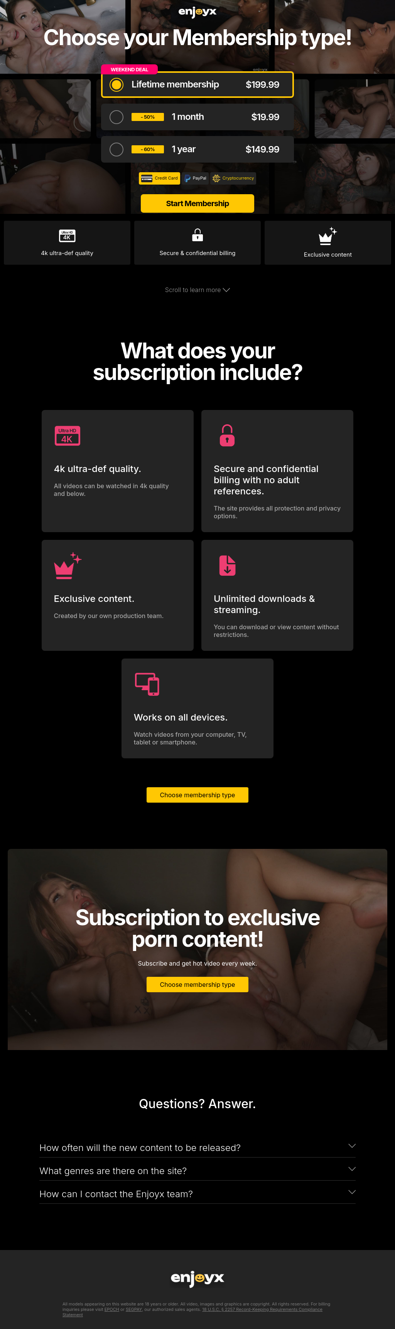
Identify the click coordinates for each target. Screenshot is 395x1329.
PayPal (195, 178)
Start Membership (197, 203)
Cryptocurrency (233, 178)
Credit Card (159, 178)
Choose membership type (197, 795)
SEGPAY (134, 1309)
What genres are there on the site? (113, 1170)
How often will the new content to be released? (140, 1147)
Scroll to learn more (197, 290)
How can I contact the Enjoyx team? (116, 1194)
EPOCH (112, 1309)
